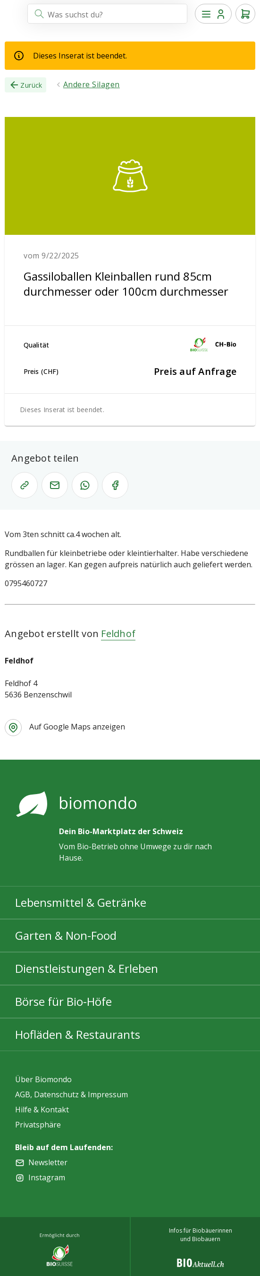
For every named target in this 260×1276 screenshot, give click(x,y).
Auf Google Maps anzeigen (77, 726)
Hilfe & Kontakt (42, 1109)
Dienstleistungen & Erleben (86, 968)
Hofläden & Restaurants (77, 1034)
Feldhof (118, 633)
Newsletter (47, 1162)
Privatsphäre (38, 1124)
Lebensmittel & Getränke (80, 902)
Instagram (46, 1177)
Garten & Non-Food (66, 935)
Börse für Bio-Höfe (63, 1001)
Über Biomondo (43, 1079)
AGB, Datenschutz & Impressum (71, 1094)
